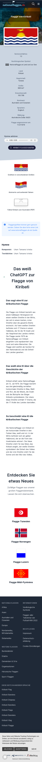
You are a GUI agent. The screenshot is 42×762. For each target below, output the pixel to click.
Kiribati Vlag (7, 720)
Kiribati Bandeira (8, 715)
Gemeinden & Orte (9, 661)
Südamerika (6, 638)
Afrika (4, 607)
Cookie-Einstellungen (31, 646)
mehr (34, 749)
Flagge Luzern (21, 562)
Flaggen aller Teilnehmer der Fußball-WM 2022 (30, 618)
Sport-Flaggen (8, 677)
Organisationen (8, 666)
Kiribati (21, 73)
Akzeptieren (21, 749)
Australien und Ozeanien (7, 618)
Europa (5, 625)
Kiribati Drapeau (8, 700)
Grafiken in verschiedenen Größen (21, 175)
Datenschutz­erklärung (28, 639)
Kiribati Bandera (8, 695)
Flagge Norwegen (21, 541)
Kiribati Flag (7, 689)
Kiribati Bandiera (8, 705)
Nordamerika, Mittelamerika (7, 631)
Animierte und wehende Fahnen (21, 192)
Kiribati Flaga (7, 710)
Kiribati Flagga (8, 725)
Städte (5, 656)
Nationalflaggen (10, 603)
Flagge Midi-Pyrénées (21, 582)
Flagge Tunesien (21, 521)
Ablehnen (8, 749)
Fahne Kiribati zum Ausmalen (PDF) (21, 210)
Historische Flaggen (10, 671)
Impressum (27, 633)
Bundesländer (7, 651)
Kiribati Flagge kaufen (22, 148)
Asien (4, 612)
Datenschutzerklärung (24, 759)
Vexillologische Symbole (29, 608)
